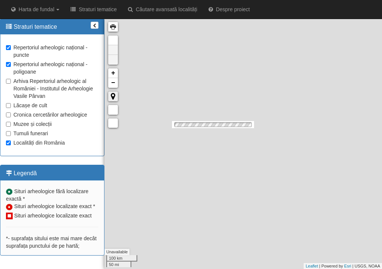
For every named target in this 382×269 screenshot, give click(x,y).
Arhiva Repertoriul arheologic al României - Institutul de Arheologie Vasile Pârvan (49, 88)
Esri (347, 266)
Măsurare (113, 110)
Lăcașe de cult (26, 105)
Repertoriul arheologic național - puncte (46, 51)
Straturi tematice (94, 9)
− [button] (113, 82)
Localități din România (35, 143)
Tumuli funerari (27, 133)
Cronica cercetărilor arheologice (46, 115)
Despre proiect (229, 9)
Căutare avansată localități (162, 9)
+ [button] (113, 73)
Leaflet (312, 266)
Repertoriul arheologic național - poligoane (46, 68)
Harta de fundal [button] (35, 9)
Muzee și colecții (29, 124)
